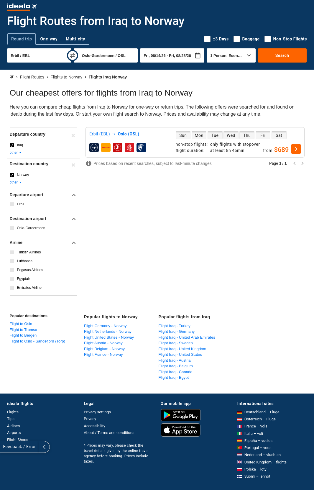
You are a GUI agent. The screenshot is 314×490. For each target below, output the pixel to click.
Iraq (20, 145)
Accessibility (94, 426)
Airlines (13, 426)
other (16, 152)
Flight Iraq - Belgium (176, 366)
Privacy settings (97, 412)
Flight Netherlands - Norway (107, 331)
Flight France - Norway (103, 354)
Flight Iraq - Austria (175, 360)
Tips (10, 419)
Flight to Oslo (21, 324)
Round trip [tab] (21, 39)
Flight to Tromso (23, 329)
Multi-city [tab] (75, 39)
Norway (23, 175)
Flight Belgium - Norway (104, 349)
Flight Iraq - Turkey (174, 326)
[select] (296, 149)
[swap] (72, 55)
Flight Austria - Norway (103, 343)
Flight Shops (17, 439)
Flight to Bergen (23, 335)
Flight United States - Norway (109, 337)
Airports (14, 432)
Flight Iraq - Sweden (176, 343)
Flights (13, 412)
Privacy (90, 419)
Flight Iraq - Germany (177, 331)
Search (282, 55)
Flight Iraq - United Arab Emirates (187, 337)
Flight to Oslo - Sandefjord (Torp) (37, 341)
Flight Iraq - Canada (176, 372)
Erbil (20, 204)
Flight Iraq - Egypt (174, 377)
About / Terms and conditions (109, 432)
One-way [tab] (48, 39)
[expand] (5, 447)
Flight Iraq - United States (180, 354)
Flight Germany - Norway (105, 326)
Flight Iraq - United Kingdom (182, 349)
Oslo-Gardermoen (31, 228)
